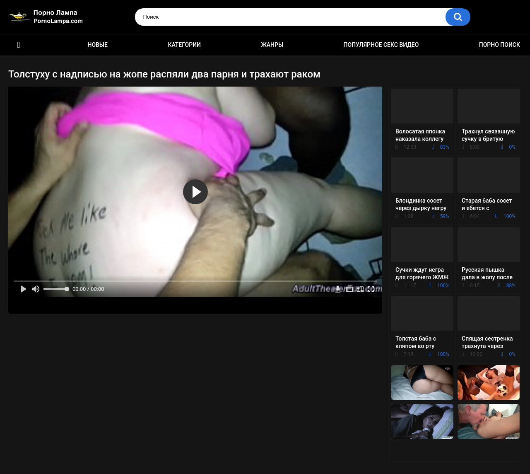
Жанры (272, 44)
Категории (184, 44)
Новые (97, 44)
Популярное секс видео (381, 44)
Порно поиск (499, 44)
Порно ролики (18, 45)
